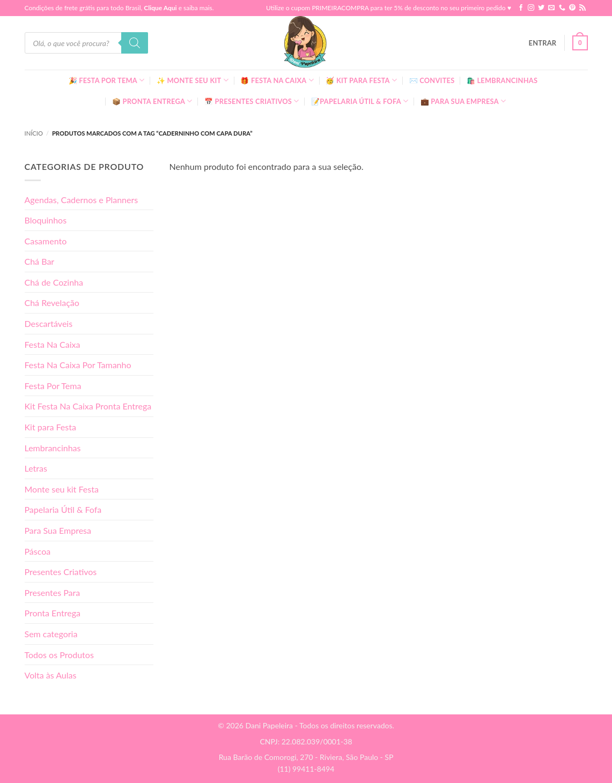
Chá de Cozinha (54, 282)
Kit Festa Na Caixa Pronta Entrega (88, 406)
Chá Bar (40, 261)
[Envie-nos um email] (551, 8)
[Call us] (562, 8)
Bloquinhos (46, 220)
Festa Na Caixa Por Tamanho (78, 365)
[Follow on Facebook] (521, 8)
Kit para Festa (50, 427)
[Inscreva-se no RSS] (582, 8)
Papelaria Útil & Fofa (63, 509)
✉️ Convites (432, 80)
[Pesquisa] (134, 43)
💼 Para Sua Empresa (463, 101)
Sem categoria (51, 634)
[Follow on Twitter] (541, 8)
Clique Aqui (160, 8)
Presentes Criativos (61, 571)
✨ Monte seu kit (192, 80)
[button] (543, 43)
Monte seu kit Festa (62, 489)
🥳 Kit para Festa (361, 80)
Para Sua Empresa (58, 530)
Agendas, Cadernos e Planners (81, 200)
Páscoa (38, 551)
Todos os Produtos (59, 655)
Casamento (46, 241)
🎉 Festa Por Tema (107, 80)
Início (34, 133)
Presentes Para (52, 592)
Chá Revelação (52, 302)
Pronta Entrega (52, 613)
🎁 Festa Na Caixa (277, 80)
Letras (36, 468)
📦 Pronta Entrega (152, 101)
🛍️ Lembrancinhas (502, 80)
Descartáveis (49, 323)
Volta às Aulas (51, 675)
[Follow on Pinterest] (572, 8)
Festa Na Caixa (52, 344)
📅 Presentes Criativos (251, 101)
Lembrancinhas (53, 448)
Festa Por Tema (53, 386)
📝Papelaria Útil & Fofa (359, 101)
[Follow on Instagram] (531, 8)
